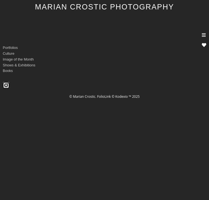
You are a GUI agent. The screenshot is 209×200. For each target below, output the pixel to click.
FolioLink (104, 96)
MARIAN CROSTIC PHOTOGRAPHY (104, 7)
